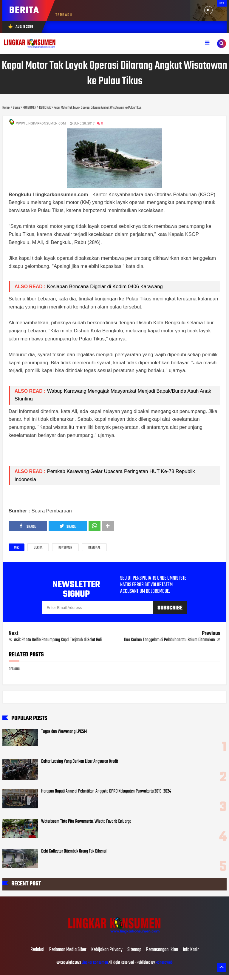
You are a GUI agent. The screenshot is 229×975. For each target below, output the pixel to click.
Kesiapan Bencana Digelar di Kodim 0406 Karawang (105, 286)
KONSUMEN (65, 548)
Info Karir (191, 950)
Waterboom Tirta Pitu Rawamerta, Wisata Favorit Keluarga (86, 821)
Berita (38, 548)
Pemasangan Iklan (162, 950)
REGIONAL (94, 548)
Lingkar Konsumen (95, 962)
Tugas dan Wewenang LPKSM (64, 732)
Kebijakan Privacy (107, 950)
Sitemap (134, 950)
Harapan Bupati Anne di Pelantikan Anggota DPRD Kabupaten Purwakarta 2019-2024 (106, 791)
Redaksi (37, 950)
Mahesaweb (164, 962)
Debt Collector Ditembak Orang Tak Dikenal (73, 851)
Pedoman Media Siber (67, 950)
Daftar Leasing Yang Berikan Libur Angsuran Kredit (79, 761)
